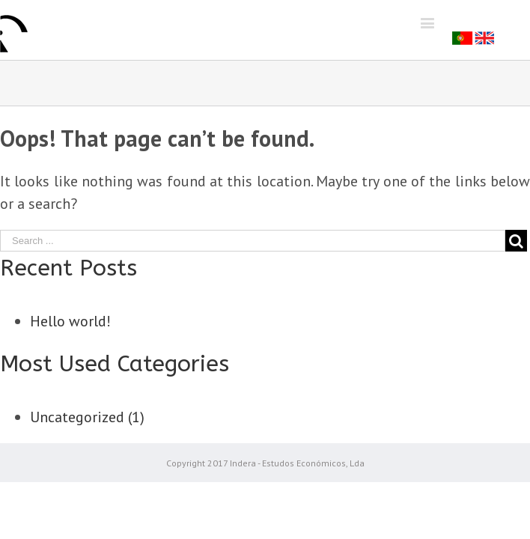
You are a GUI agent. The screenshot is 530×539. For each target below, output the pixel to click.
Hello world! (70, 321)
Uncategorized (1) (87, 417)
